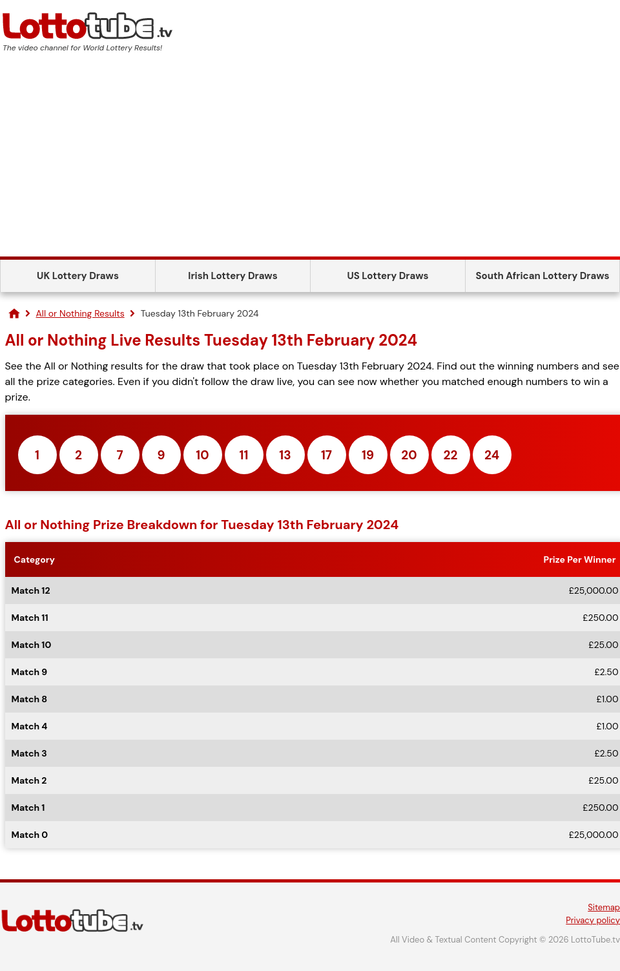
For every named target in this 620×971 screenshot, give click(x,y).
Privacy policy (593, 920)
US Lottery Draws (387, 275)
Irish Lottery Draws (232, 275)
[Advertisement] (310, 159)
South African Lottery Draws (543, 275)
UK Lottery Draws (78, 275)
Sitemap (604, 907)
